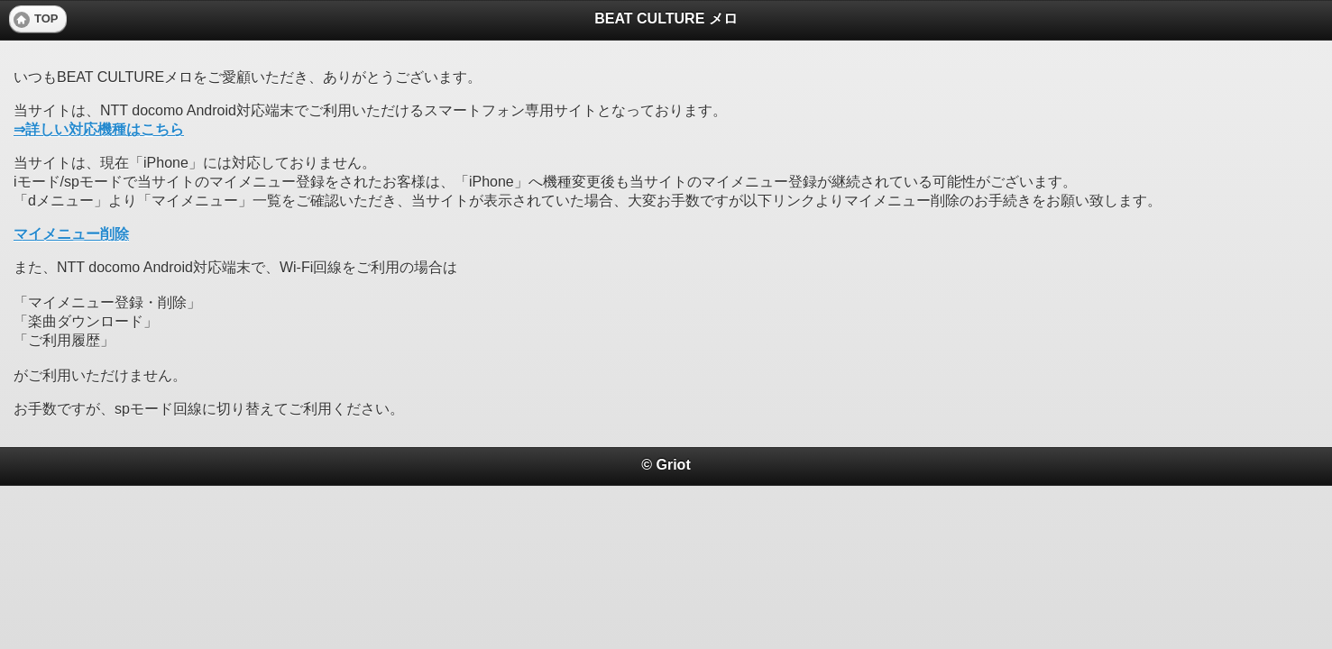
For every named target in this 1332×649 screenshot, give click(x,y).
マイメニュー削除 (71, 234)
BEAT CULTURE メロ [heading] (666, 18)
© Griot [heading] (665, 464)
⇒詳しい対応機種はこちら (99, 129)
